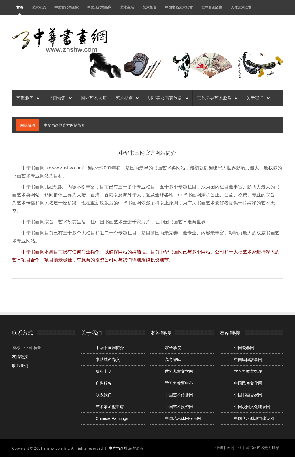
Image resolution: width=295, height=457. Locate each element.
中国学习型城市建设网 (254, 418)
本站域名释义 (108, 359)
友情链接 (20, 356)
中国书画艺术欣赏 (179, 7)
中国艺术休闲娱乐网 (183, 418)
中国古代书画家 (66, 7)
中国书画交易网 (248, 395)
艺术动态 (39, 7)
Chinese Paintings (112, 418)
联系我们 (20, 365)
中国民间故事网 (248, 359)
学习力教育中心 (179, 383)
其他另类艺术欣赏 (217, 97)
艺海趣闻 (27, 97)
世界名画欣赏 (211, 7)
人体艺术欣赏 (241, 7)
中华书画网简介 (110, 347)
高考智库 (173, 359)
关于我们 (257, 97)
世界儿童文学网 (179, 371)
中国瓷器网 (244, 347)
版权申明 (104, 371)
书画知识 (59, 97)
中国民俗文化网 (248, 383)
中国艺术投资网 (179, 406)
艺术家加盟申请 (110, 406)
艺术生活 (127, 7)
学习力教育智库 (248, 371)
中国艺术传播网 (179, 395)
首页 (19, 7)
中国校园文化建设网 (252, 406)
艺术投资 (149, 7)
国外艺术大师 (94, 97)
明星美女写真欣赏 (168, 97)
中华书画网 (118, 448)
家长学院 (173, 347)
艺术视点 (127, 97)
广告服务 (104, 383)
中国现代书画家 (99, 7)
